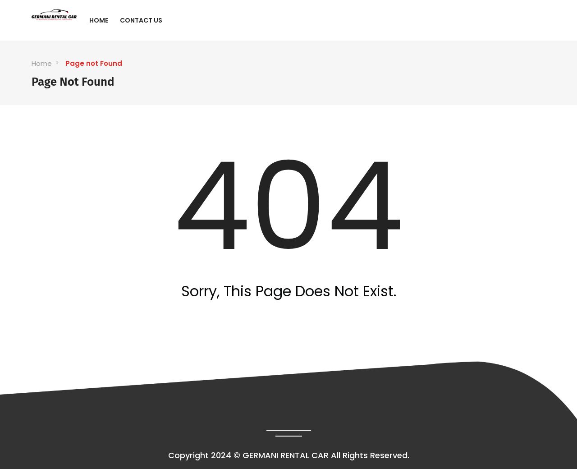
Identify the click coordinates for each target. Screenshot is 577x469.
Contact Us (141, 20)
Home (98, 20)
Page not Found (93, 63)
